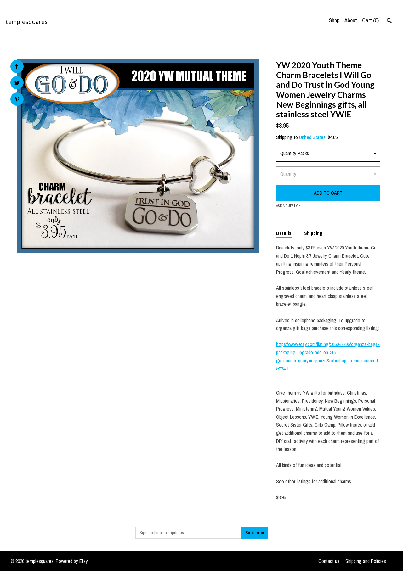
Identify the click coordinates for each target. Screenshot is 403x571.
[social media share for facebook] (16, 66)
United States (312, 137)
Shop (334, 20)
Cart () (370, 20)
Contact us (328, 560)
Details (284, 233)
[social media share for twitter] (17, 83)
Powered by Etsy (72, 560)
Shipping (313, 233)
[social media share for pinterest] (17, 100)
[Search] (389, 21)
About (350, 20)
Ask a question (288, 206)
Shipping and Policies (365, 560)
